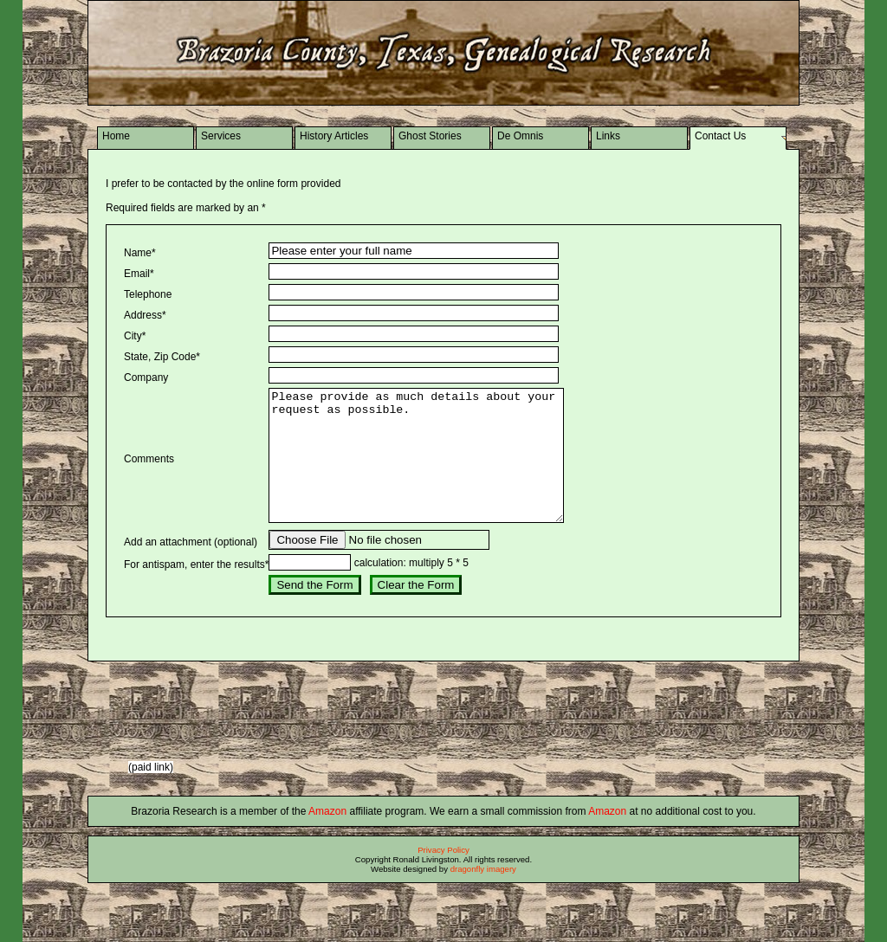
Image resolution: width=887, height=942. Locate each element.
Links (608, 136)
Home (116, 136)
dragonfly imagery (483, 895)
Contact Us (720, 136)
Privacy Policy (443, 876)
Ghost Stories (430, 136)
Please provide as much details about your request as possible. (434, 468)
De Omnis (520, 136)
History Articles (334, 136)
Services (221, 136)
